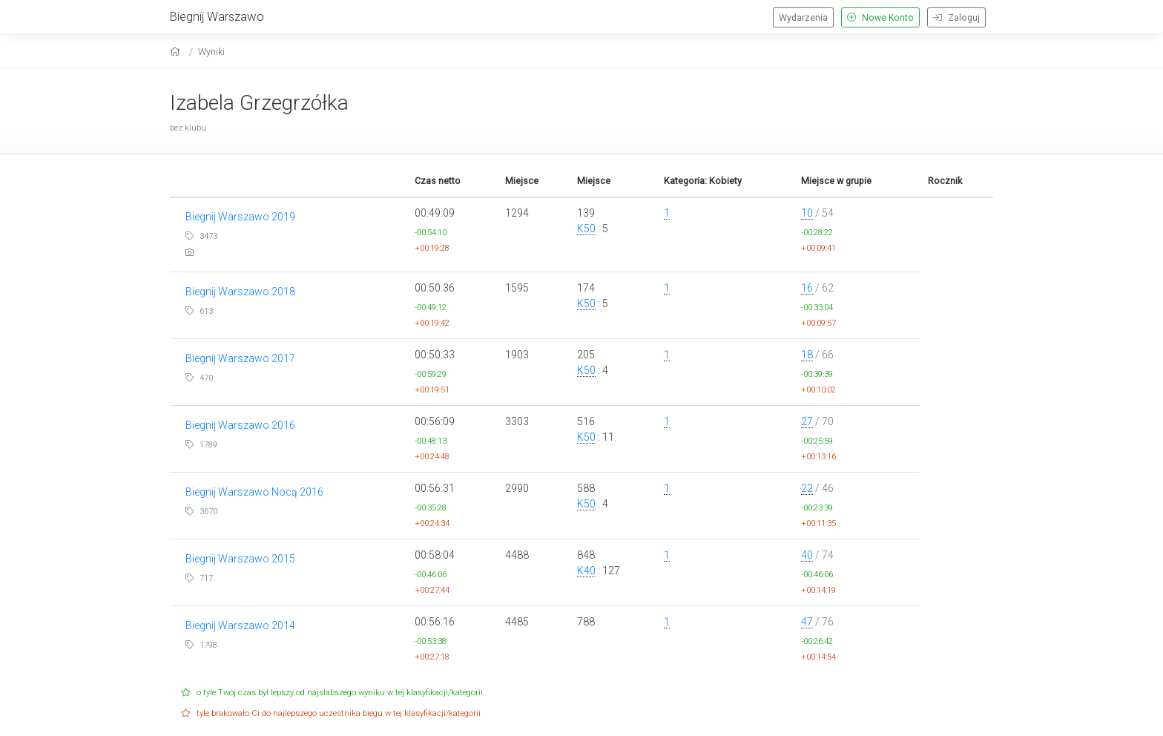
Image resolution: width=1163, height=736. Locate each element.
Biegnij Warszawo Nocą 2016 (254, 492)
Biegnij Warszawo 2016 (240, 425)
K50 (586, 228)
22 (807, 488)
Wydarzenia (803, 18)
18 (807, 355)
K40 (586, 570)
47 (807, 622)
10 (807, 213)
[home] (177, 51)
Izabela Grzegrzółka (259, 103)
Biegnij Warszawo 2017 (240, 358)
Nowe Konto (880, 18)
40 (807, 555)
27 (807, 421)
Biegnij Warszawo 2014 (240, 625)
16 (807, 288)
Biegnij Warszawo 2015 (240, 559)
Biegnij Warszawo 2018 (240, 292)
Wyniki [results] (211, 51)
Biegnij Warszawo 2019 (240, 217)
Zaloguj (956, 18)
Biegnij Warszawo (217, 16)
